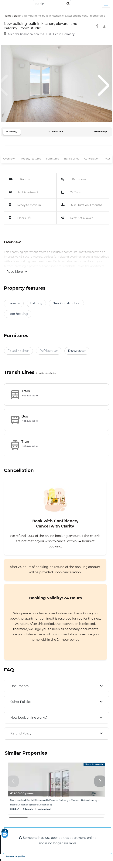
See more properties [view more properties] (15, 856)
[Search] (52, 3)
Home (8, 15)
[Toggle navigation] (106, 4)
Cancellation (91, 158)
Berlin (18, 15)
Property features (30, 158)
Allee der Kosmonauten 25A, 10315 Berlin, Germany (41, 34)
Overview (9, 158)
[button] (100, 781)
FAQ (107, 158)
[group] (56, 788)
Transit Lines (71, 158)
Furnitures (52, 158)
